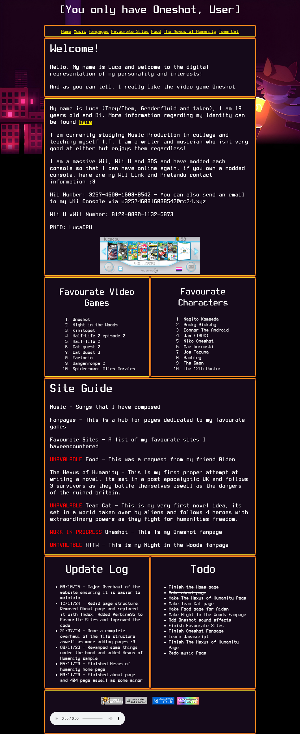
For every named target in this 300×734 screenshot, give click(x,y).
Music (80, 31)
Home (66, 31)
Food (156, 31)
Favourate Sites (130, 31)
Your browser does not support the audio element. (87, 718)
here (85, 122)
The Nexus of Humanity (190, 31)
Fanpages (99, 31)
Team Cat (229, 31)
